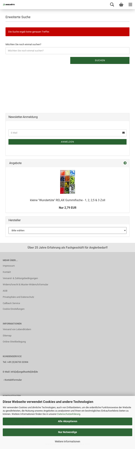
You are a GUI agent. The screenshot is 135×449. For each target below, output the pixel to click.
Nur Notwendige (67, 432)
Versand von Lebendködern (17, 329)
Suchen (100, 60)
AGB (5, 290)
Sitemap (7, 335)
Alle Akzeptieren (67, 421)
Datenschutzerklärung (68, 414)
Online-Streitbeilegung (14, 341)
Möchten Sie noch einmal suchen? (23, 44)
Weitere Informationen (67, 441)
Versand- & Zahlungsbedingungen (20, 278)
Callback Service (11, 303)
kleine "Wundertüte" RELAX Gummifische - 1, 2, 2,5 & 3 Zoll (67, 200)
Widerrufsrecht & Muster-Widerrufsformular (25, 284)
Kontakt (7, 272)
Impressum (9, 265)
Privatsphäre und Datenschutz (18, 297)
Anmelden (67, 142)
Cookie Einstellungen (13, 309)
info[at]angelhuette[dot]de (24, 371)
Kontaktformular (13, 379)
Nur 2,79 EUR (67, 207)
